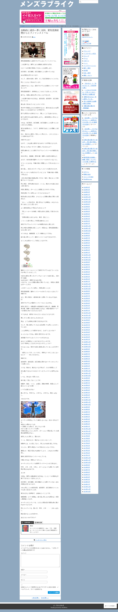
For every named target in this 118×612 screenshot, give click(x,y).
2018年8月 (87, 409)
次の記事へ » (45, 600)
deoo (34, 37)
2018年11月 (87, 402)
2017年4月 (87, 448)
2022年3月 (87, 305)
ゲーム (86, 58)
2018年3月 (87, 421)
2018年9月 (87, 407)
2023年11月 (87, 257)
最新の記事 (39, 522)
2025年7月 (87, 209)
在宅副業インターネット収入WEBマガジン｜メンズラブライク (34, 26)
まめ (95, 153)
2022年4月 (87, 303)
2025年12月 (87, 197)
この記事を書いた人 (28, 522)
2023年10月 (87, 260)
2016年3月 (87, 479)
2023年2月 (87, 279)
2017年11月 (87, 431)
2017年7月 (87, 441)
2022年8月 (87, 293)
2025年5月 (87, 214)
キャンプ (86, 56)
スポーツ (86, 61)
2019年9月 (87, 378)
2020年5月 (87, 358)
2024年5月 (87, 243)
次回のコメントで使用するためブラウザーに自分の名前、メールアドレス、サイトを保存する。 (40, 591)
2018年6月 (87, 414)
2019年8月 (87, 380)
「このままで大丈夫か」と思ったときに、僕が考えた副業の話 (89, 92)
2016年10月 (87, 462)
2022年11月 (87, 286)
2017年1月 (87, 455)
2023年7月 (87, 267)
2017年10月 (87, 433)
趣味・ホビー (88, 75)
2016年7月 (87, 470)
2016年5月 (87, 474)
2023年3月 (87, 276)
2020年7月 (87, 354)
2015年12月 (87, 486)
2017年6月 (87, 443)
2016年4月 (87, 477)
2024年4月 (87, 245)
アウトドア (87, 51)
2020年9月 (87, 349)
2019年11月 (87, 373)
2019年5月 (87, 387)
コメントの (88, 177)
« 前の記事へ (35, 600)
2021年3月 (87, 334)
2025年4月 (87, 216)
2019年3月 (87, 392)
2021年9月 (87, 320)
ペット (86, 63)
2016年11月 (87, 460)
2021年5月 (87, 330)
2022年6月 (87, 298)
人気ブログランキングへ (87, 37)
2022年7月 (87, 296)
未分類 (86, 70)
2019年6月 (87, 385)
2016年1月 (87, 484)
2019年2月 (87, 395)
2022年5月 (87, 301)
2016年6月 (87, 472)
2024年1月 (87, 252)
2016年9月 (87, 465)
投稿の (87, 174)
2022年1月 (87, 310)
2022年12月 (87, 284)
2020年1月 (87, 368)
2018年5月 (87, 416)
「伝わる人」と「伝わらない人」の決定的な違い (89, 85)
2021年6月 (87, 327)
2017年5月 (87, 445)
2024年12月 (87, 226)
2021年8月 (87, 322)
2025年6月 (87, 211)
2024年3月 (87, 247)
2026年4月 (87, 187)
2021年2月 (87, 337)
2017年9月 (87, 436)
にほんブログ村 (86, 43)
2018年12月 (87, 400)
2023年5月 (87, 272)
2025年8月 (87, 206)
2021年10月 (87, 317)
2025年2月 (87, 221)
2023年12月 (87, 255)
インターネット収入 (54, 26)
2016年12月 (87, 458)
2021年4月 (87, 332)
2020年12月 (87, 342)
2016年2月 (87, 482)
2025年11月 (87, 199)
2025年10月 (87, 202)
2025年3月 (87, 218)
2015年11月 (87, 489)
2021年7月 (87, 325)
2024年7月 (87, 238)
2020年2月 (87, 366)
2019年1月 (87, 397)
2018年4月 (87, 419)
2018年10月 (87, 404)
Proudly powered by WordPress (59, 610)
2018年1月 (87, 426)
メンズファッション (90, 65)
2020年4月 (87, 361)
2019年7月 (87, 383)
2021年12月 (87, 313)
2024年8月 (87, 235)
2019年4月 (87, 390)
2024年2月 (87, 250)
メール (23, 577)
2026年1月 (87, 194)
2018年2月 (87, 424)
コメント (23, 553)
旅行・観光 (87, 68)
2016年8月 (87, 467)
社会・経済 (87, 73)
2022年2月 (87, 308)
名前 (23, 572)
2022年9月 (87, 291)
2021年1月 (87, 339)
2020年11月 (87, 344)
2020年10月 (87, 346)
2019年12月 (87, 371)
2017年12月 (87, 429)
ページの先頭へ (110, 608)
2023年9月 (87, 262)
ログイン (86, 172)
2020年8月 (87, 351)
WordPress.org (88, 179)
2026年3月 (87, 189)
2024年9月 (87, 233)
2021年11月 (87, 315)
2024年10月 (87, 230)
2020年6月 (87, 356)
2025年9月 (87, 204)
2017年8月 (87, 438)
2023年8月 (87, 264)
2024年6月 (87, 240)
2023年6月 (87, 269)
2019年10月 (87, 375)
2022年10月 (87, 288)
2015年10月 (87, 491)
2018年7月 (87, 412)
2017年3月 (87, 450)
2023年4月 (87, 274)
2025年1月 (87, 223)
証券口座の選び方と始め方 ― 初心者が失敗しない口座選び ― (89, 142)
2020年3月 (87, 363)
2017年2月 (87, 453)
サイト (23, 582)
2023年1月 (87, 281)
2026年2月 (87, 192)
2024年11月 (87, 228)
